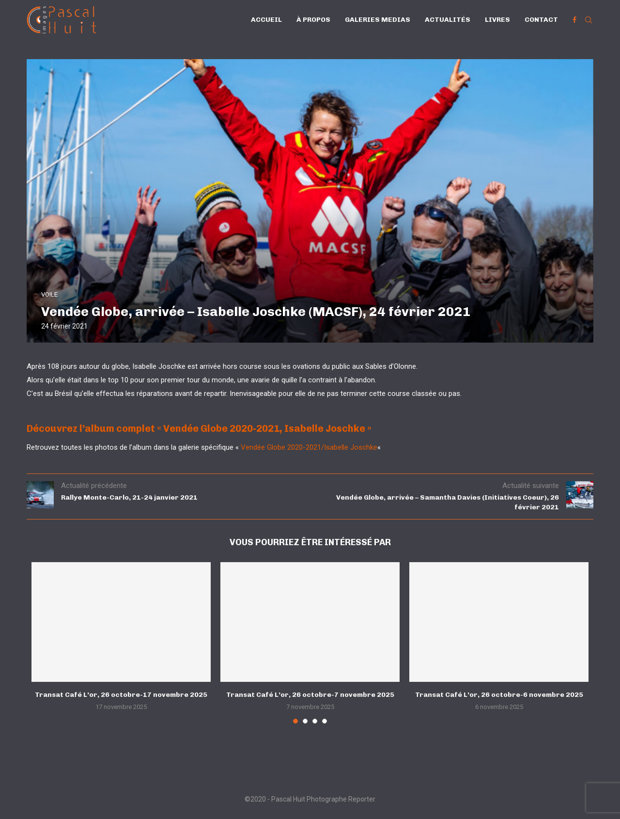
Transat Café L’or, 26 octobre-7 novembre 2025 (310, 695)
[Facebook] (574, 19)
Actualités (447, 20)
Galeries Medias (377, 20)
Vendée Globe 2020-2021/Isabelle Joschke (309, 447)
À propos (313, 20)
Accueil (266, 20)
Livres (497, 20)
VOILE (49, 294)
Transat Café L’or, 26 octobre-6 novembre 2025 (499, 695)
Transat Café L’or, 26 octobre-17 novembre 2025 (121, 695)
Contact (541, 20)
